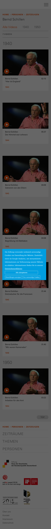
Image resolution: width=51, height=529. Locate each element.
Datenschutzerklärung (13, 269)
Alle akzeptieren (21, 272)
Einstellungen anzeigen (13, 277)
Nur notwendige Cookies (31, 277)
